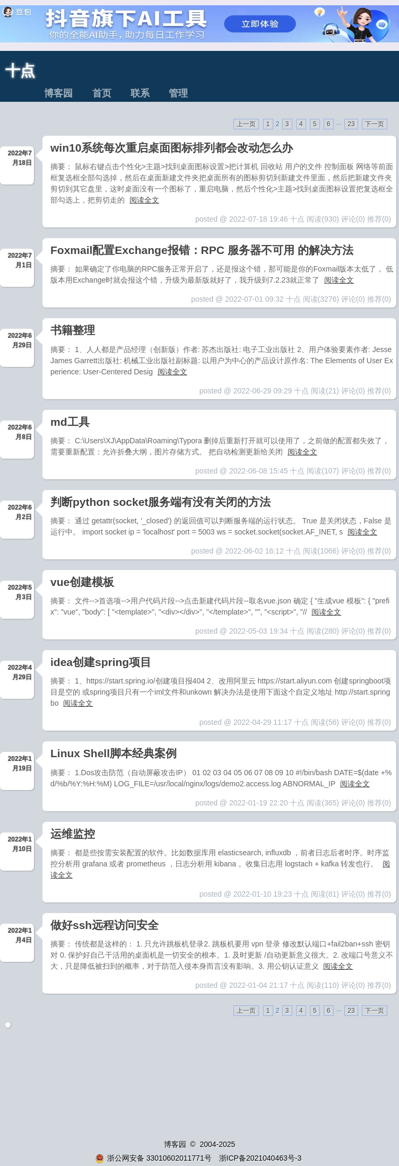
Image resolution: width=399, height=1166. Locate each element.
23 (351, 124)
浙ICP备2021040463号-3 (260, 1158)
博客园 (58, 93)
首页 (101, 93)
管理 (178, 93)
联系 (140, 93)
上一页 (246, 124)
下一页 (374, 124)
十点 (20, 71)
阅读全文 (144, 200)
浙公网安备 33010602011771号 (153, 1158)
